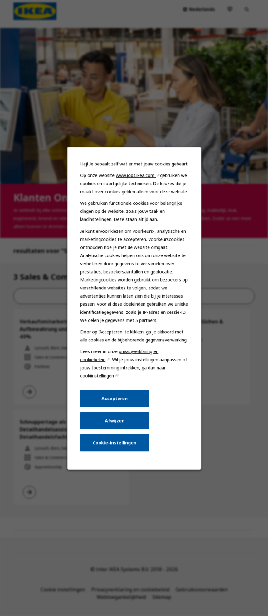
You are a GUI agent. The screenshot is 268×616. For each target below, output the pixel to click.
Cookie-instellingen (114, 443)
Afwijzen (114, 420)
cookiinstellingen (97, 376)
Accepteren (114, 398)
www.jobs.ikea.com (136, 175)
